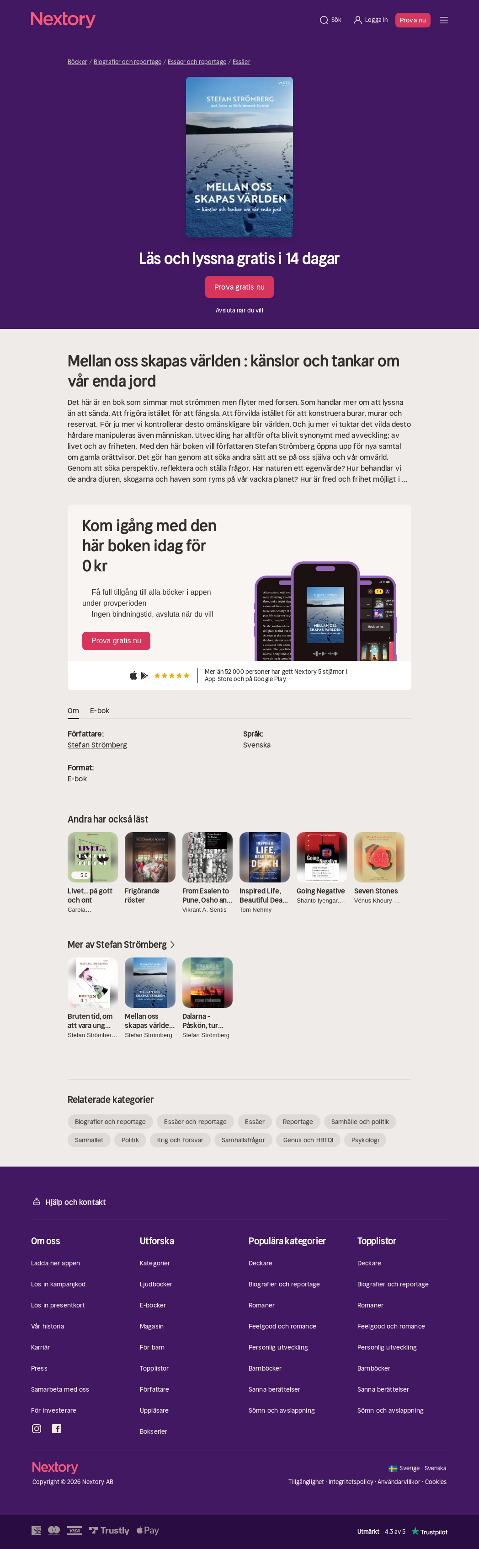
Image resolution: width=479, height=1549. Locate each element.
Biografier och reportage (127, 62)
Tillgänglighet (306, 1482)
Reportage (298, 1122)
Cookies (436, 1482)
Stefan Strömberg (98, 744)
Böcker (77, 62)
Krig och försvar (180, 1140)
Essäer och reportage (197, 62)
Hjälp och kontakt (68, 1201)
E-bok (77, 778)
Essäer (241, 62)
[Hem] (172, 20)
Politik (130, 1140)
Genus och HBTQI (308, 1140)
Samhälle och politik (360, 1122)
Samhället (89, 1140)
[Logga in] (370, 20)
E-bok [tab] (99, 710)
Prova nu (413, 20)
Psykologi (365, 1140)
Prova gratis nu (239, 286)
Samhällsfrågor (243, 1140)
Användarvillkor (399, 1482)
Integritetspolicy (351, 1482)
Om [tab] (73, 710)
